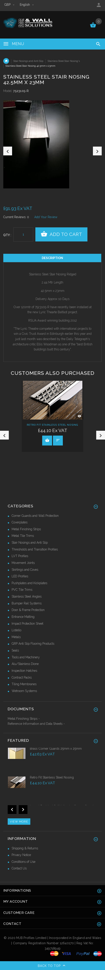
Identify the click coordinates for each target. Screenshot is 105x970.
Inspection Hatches (24, 670)
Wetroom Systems (24, 691)
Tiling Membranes (24, 684)
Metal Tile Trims (23, 535)
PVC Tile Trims (22, 589)
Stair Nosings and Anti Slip (28, 61)
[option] (52, 144)
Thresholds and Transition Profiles (35, 549)
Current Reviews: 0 (16, 217)
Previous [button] (7, 151)
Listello (16, 630)
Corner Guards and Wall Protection (35, 515)
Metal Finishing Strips (26, 529)
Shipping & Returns (25, 848)
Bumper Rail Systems (27, 603)
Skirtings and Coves (25, 569)
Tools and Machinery (26, 657)
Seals (15, 650)
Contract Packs (22, 677)
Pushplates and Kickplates (29, 583)
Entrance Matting (23, 616)
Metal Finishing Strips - (24, 718)
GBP (9, 4)
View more (19, 821)
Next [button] (97, 151)
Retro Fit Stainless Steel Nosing (52, 425)
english (27, 4)
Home (6, 61)
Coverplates (19, 522)
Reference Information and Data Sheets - (36, 723)
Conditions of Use (23, 861)
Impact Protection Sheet (27, 623)
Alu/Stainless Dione (25, 664)
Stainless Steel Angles (27, 596)
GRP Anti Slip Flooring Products (33, 643)
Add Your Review (45, 217)
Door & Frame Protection (28, 610)
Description (52, 258)
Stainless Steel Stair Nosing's (64, 61)
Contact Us (19, 868)
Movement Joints (23, 563)
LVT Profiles (20, 556)
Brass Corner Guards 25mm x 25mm (56, 748)
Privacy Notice (21, 855)
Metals (16, 637)
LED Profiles (20, 576)
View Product (47, 440)
